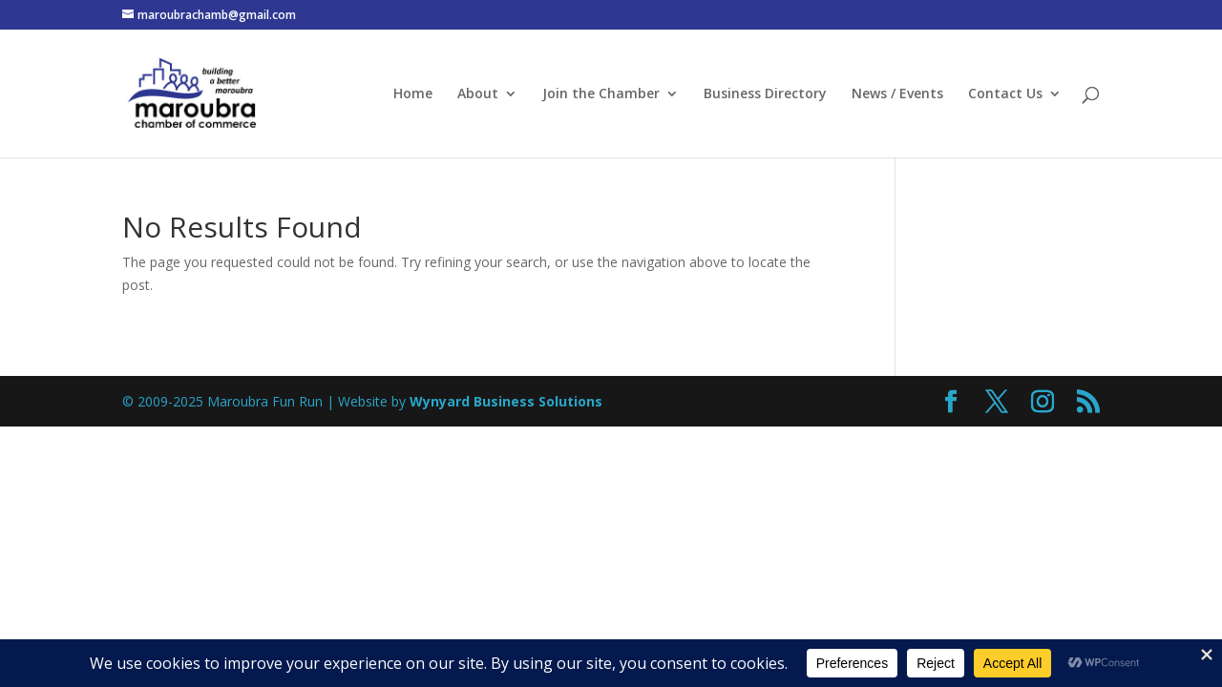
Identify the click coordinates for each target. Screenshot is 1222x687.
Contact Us (1005, 94)
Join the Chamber (601, 94)
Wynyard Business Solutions (506, 401)
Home (412, 94)
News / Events (897, 94)
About (477, 94)
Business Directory (765, 94)
